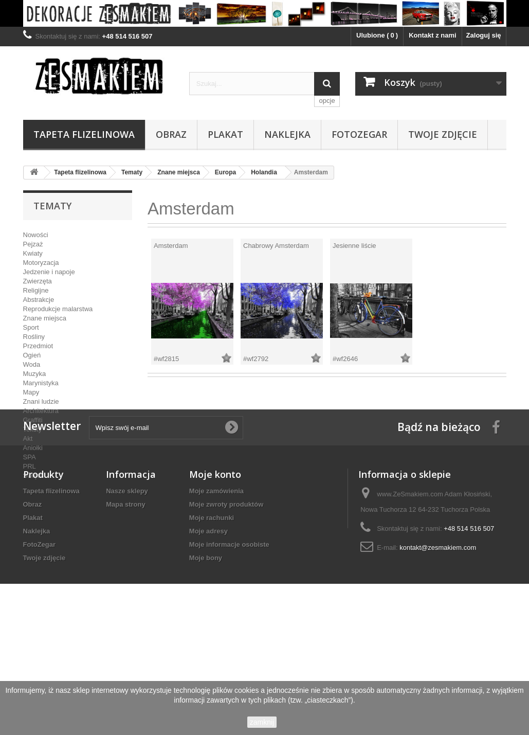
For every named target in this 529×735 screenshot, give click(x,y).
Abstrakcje (38, 299)
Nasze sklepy (127, 603)
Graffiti (33, 420)
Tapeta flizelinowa (84, 134)
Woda (32, 364)
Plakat (225, 134)
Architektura (41, 411)
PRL (29, 466)
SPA (29, 457)
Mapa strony (125, 616)
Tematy (131, 172)
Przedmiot (38, 346)
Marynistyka (41, 383)
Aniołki (33, 448)
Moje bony (205, 670)
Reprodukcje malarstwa (58, 309)
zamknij (262, 722)
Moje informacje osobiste (229, 656)
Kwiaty (33, 253)
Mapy (31, 392)
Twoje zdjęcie (442, 134)
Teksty (32, 429)
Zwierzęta (37, 281)
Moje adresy (208, 643)
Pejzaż (33, 244)
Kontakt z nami (432, 35)
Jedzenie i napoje (49, 272)
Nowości (35, 235)
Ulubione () (377, 35)
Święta (33, 475)
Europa (225, 172)
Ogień (32, 355)
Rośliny (34, 336)
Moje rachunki (211, 630)
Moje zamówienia (216, 603)
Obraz (171, 134)
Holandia (264, 172)
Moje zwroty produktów (226, 616)
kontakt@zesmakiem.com (437, 660)
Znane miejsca (178, 172)
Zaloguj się (483, 35)
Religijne (36, 290)
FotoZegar (359, 134)
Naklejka (287, 134)
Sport (31, 327)
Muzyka (34, 374)
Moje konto (215, 586)
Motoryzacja (41, 262)
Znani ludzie (41, 401)
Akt (28, 438)
